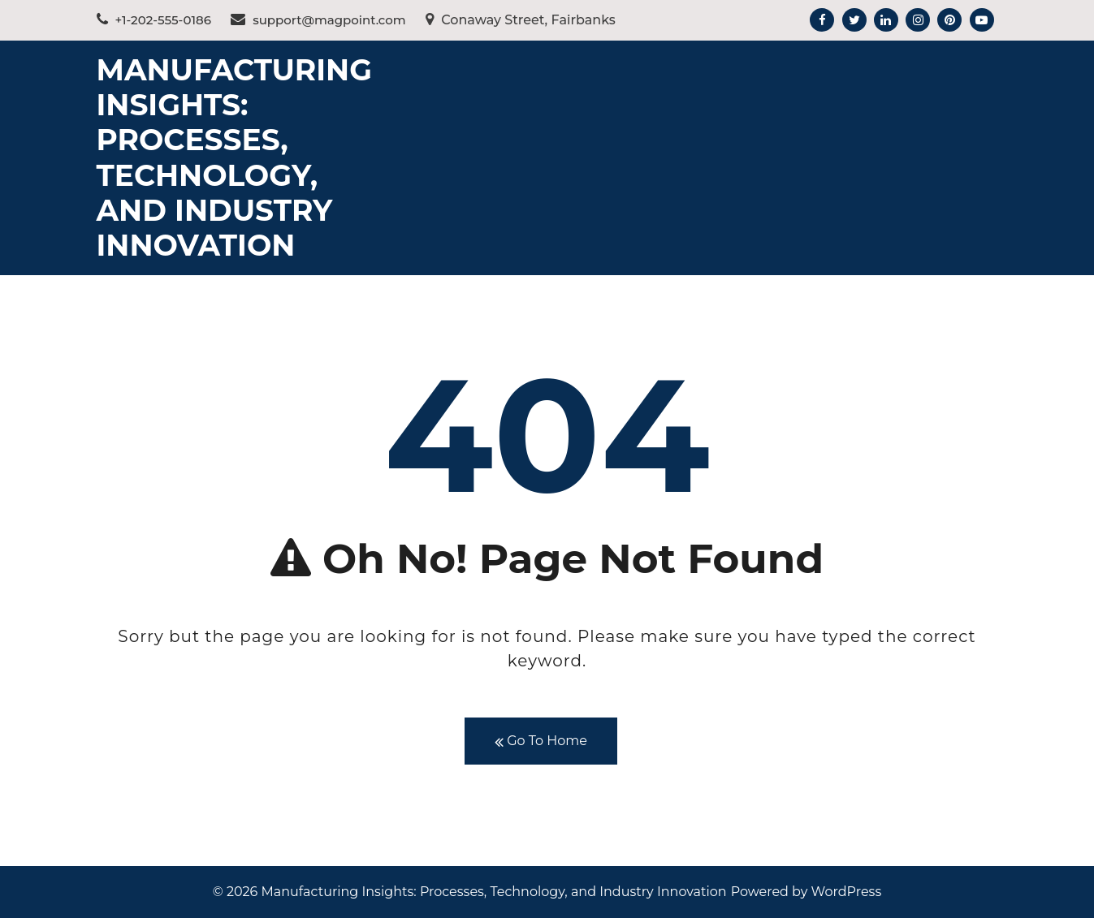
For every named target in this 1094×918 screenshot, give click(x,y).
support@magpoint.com (318, 20)
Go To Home (541, 741)
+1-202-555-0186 (154, 20)
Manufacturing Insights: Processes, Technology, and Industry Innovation (234, 157)
